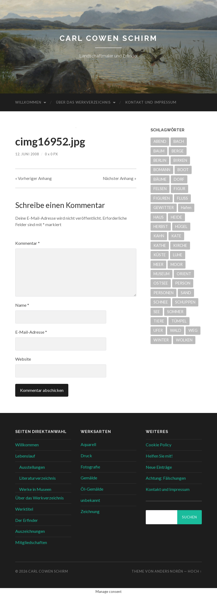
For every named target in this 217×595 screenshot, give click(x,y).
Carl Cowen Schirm (108, 38)
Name (22, 305)
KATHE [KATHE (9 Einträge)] (159, 245)
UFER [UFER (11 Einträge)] (158, 330)
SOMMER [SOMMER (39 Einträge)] (175, 311)
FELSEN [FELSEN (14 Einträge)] (160, 188)
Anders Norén (169, 571)
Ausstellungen (32, 467)
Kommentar (27, 243)
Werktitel (24, 508)
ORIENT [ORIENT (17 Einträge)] (184, 273)
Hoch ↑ (195, 571)
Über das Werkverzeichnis (83, 102)
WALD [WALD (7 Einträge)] (175, 330)
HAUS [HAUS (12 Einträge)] (158, 217)
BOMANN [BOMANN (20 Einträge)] (161, 169)
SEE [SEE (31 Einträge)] (156, 311)
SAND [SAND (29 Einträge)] (186, 292)
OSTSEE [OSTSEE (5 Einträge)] (160, 283)
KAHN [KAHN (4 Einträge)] (158, 236)
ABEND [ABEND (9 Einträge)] (159, 141)
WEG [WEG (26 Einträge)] (193, 330)
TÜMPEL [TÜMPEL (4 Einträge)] (179, 321)
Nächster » (119, 178)
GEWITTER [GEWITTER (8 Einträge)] (163, 207)
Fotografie (90, 466)
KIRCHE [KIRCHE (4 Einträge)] (180, 245)
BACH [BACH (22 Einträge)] (178, 141)
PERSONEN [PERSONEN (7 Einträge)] (163, 292)
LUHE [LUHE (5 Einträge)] (177, 255)
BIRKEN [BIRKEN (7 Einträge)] (180, 160)
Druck (86, 455)
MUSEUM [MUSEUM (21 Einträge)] (161, 273)
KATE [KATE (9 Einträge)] (176, 236)
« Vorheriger (33, 178)
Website (23, 358)
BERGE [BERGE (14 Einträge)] (178, 151)
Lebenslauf (25, 455)
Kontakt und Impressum (150, 102)
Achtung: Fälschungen (166, 477)
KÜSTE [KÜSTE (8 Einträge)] (159, 255)
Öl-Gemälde (92, 488)
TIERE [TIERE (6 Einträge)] (158, 321)
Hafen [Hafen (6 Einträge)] (186, 207)
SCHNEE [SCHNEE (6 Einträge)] (160, 302)
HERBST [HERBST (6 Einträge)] (160, 226)
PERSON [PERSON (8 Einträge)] (182, 283)
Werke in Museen (35, 489)
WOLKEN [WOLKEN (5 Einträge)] (184, 340)
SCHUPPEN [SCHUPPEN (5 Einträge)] (185, 302)
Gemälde (89, 477)
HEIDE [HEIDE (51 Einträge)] (176, 217)
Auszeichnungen (30, 531)
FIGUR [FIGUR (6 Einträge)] (179, 188)
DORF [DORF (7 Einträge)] (179, 179)
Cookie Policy (158, 444)
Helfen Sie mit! (159, 455)
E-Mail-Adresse (31, 331)
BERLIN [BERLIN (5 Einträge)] (159, 160)
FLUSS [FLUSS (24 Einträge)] (182, 198)
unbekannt (90, 500)
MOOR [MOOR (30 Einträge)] (177, 264)
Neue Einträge (159, 467)
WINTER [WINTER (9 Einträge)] (161, 340)
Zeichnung (90, 511)
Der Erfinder (26, 520)
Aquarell (88, 444)
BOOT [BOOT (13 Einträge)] (183, 169)
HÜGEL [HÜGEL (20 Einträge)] (181, 226)
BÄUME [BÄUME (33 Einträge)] (160, 179)
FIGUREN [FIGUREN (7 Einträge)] (161, 198)
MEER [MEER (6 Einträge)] (158, 264)
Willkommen (28, 102)
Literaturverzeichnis (37, 477)
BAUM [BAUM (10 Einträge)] (158, 151)
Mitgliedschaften (31, 542)
